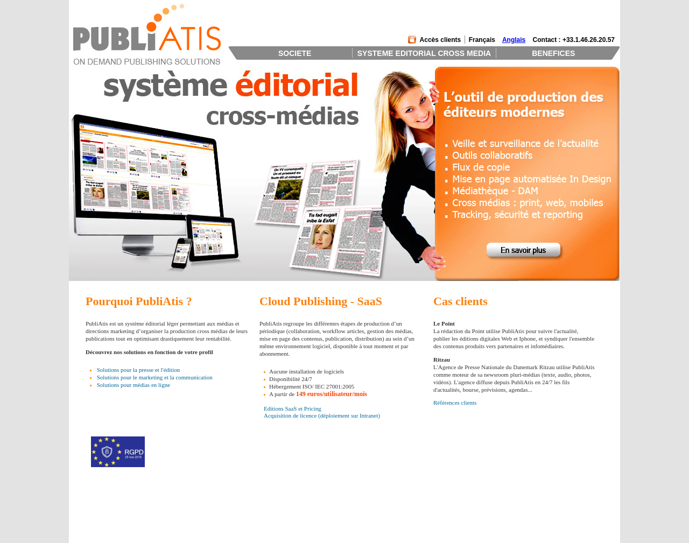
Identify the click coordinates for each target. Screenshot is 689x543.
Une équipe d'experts (321, 516)
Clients (84, 516)
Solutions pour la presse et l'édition (138, 369)
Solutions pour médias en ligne (133, 385)
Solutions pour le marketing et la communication (155, 377)
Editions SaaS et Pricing (292, 408)
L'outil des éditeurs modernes (330, 502)
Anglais (513, 40)
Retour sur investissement (326, 509)
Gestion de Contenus (210, 516)
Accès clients (440, 40)
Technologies (201, 537)
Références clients (454, 402)
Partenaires (89, 523)
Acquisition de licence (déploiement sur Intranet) (322, 415)
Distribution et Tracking (214, 530)
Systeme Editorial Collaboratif (222, 509)
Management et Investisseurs (110, 509)
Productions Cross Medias (217, 523)
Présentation (90, 502)
